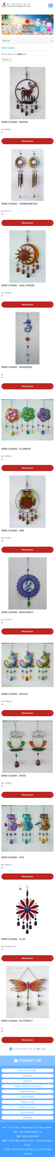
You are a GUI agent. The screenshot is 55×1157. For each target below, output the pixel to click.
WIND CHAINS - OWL (13, 530)
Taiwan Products (27, 1091)
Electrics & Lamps (27, 1107)
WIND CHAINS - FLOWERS (16, 449)
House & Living (27, 1102)
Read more (27, 141)
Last (43, 1049)
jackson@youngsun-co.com (21, 1140)
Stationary (27, 1117)
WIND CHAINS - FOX (12, 857)
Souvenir (27, 1081)
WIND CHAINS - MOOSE (14, 122)
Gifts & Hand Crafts (27, 1070)
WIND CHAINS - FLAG (13, 939)
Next (38, 1049)
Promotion (27, 1076)
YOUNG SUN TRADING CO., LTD (27, 1149)
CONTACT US (27, 1060)
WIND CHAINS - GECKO (14, 694)
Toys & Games (27, 1097)
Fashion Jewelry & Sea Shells (27, 1086)
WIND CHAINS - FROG (13, 775)
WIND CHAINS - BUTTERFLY (17, 1021)
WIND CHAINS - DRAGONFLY (17, 612)
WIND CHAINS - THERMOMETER (19, 204)
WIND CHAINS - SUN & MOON (17, 285)
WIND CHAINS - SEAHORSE (16, 367)
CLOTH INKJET (27, 1112)
